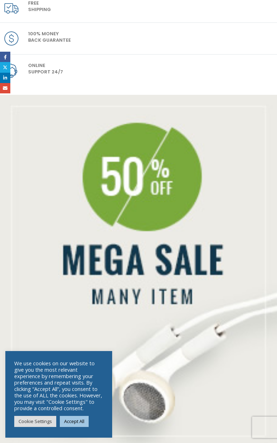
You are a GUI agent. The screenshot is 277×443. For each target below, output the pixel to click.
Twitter (5, 67)
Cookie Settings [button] (35, 421)
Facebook (5, 57)
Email (5, 88)
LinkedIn (5, 78)
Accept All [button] (74, 421)
